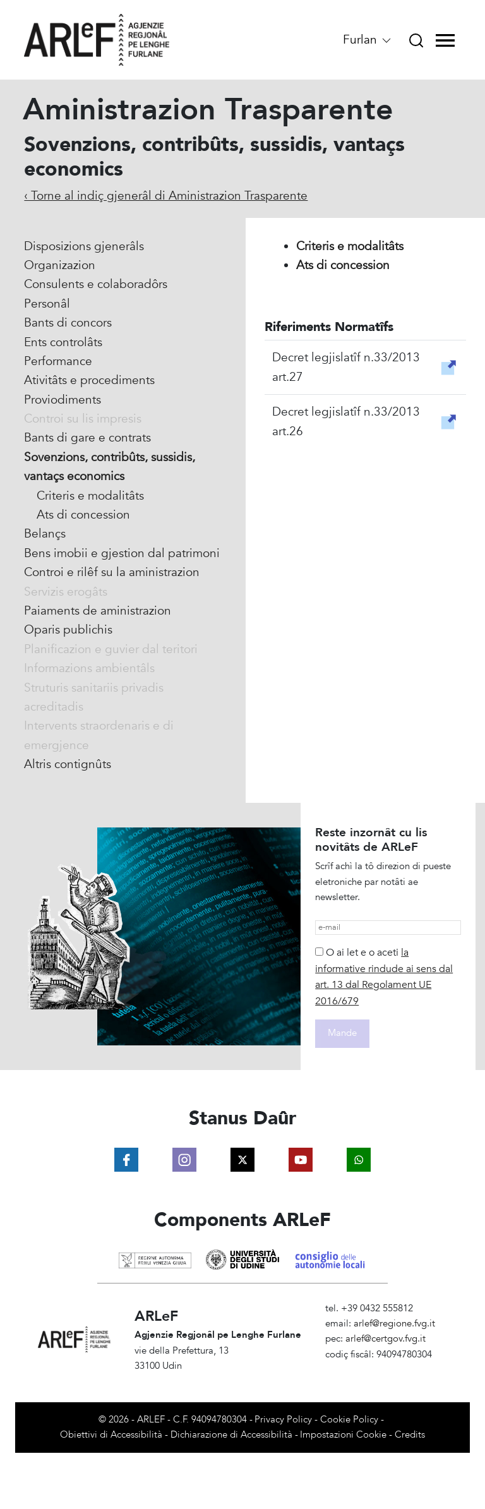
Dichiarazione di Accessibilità (231, 1434)
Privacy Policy (283, 1419)
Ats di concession (83, 515)
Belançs (45, 534)
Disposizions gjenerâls (84, 246)
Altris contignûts (67, 764)
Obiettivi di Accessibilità (111, 1434)
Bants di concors (68, 323)
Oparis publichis (68, 630)
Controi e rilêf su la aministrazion (112, 572)
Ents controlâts (63, 342)
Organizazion (59, 265)
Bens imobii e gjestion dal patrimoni (122, 553)
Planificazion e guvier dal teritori (111, 649)
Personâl (47, 304)
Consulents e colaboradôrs (95, 284)
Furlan (368, 40)
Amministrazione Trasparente (386, 1369)
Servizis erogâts (65, 592)
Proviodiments (62, 400)
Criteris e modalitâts (90, 496)
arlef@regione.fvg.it (394, 1323)
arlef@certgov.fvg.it (385, 1338)
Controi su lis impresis (82, 419)
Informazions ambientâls (89, 668)
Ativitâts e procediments (89, 380)
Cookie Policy (349, 1419)
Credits (410, 1434)
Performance (58, 361)
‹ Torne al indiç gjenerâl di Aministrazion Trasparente (166, 196)
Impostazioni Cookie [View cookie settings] (343, 1434)
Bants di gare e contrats (87, 438)
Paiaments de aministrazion (97, 611)
